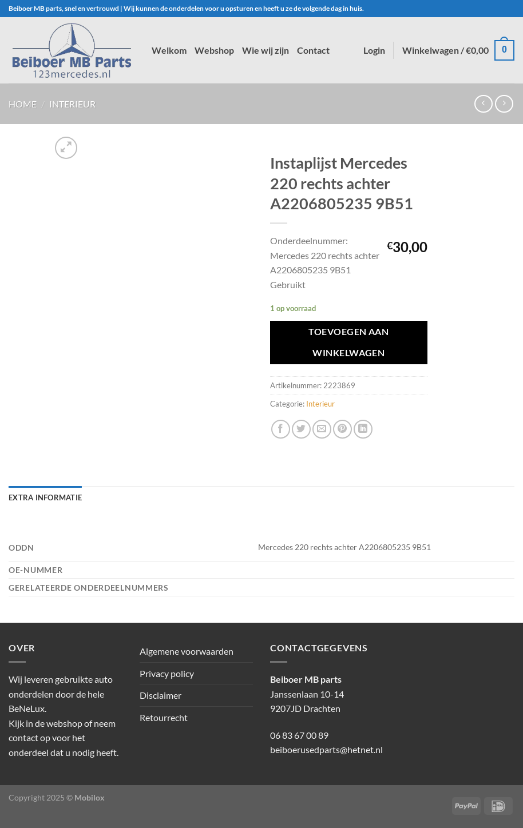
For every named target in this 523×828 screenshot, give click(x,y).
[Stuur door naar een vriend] (321, 429)
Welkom (169, 50)
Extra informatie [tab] (45, 497)
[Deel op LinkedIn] (363, 429)
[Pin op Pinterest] (342, 429)
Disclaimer (160, 695)
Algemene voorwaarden (186, 651)
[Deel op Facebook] (280, 429)
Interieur (72, 103)
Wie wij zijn (265, 50)
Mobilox (89, 797)
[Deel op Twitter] (301, 429)
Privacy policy (167, 673)
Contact (313, 50)
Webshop (214, 50)
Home (23, 103)
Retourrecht (164, 717)
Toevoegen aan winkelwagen (348, 342)
